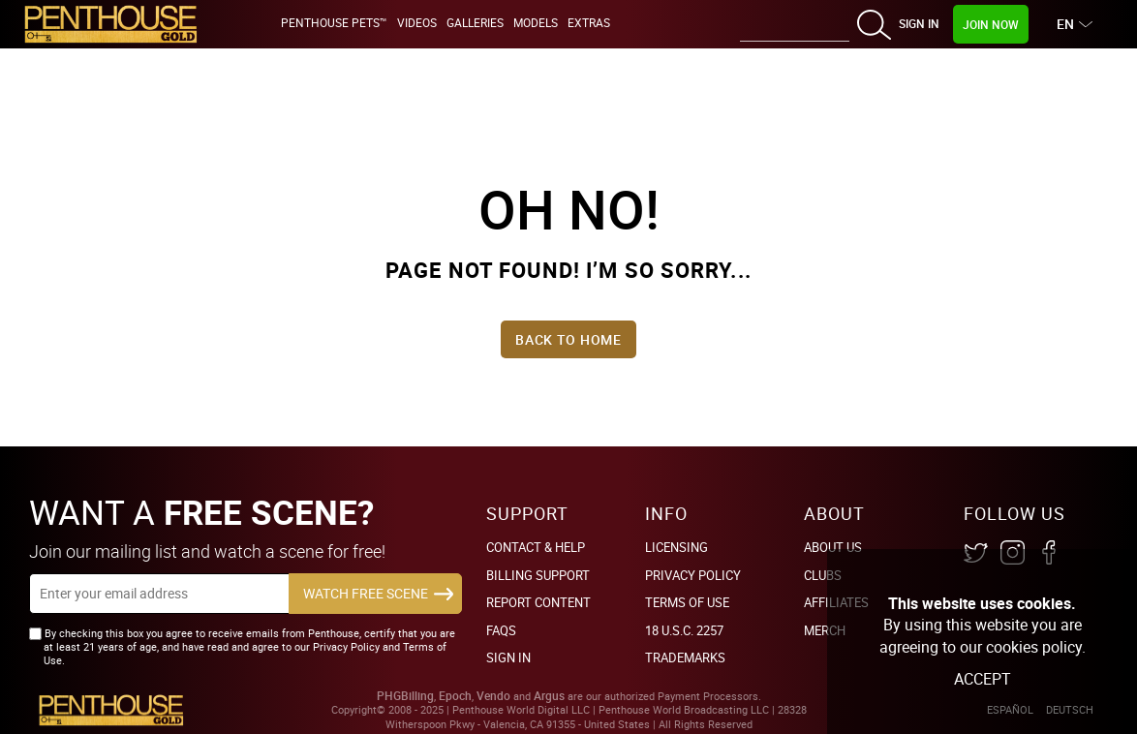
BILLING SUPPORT (538, 575)
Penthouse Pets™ (334, 22)
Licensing (676, 547)
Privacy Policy (693, 575)
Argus (549, 696)
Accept (982, 678)
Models (535, 22)
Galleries (475, 22)
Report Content (538, 602)
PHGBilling (405, 696)
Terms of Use (687, 602)
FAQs (501, 630)
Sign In (919, 23)
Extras (589, 22)
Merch (824, 630)
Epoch (455, 696)
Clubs (823, 575)
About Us (833, 547)
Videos (417, 22)
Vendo (493, 696)
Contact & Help (535, 547)
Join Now (991, 24)
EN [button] (1068, 24)
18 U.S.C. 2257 (684, 630)
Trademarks (685, 657)
